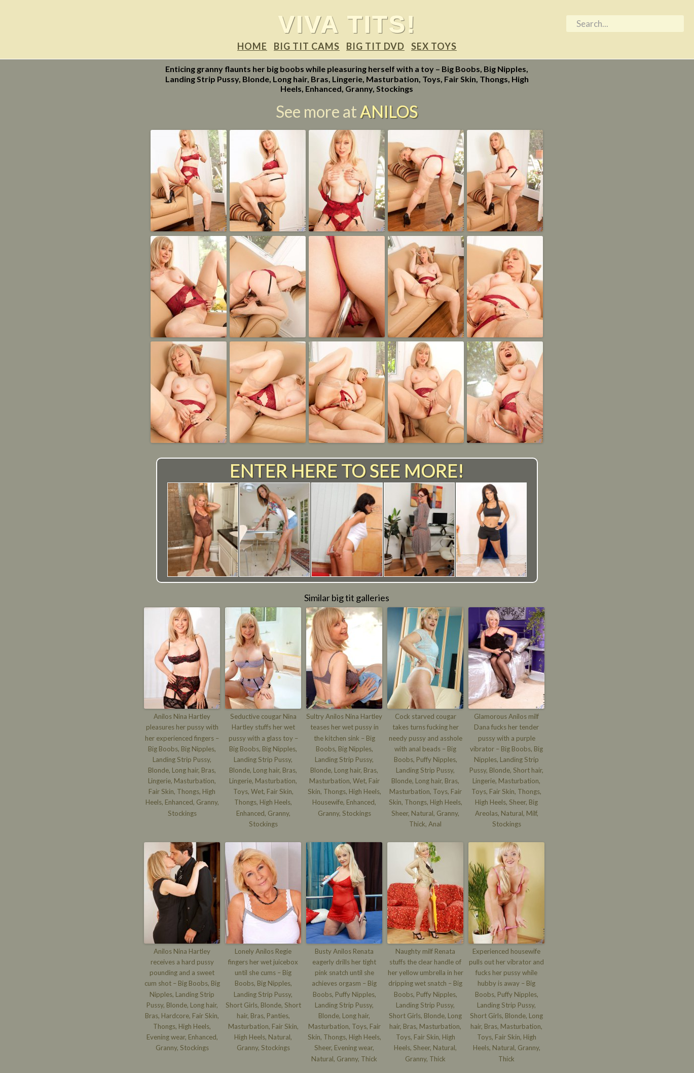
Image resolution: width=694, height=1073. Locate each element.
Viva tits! (347, 24)
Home (252, 46)
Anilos (389, 112)
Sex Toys (434, 46)
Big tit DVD (375, 46)
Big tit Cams (307, 46)
